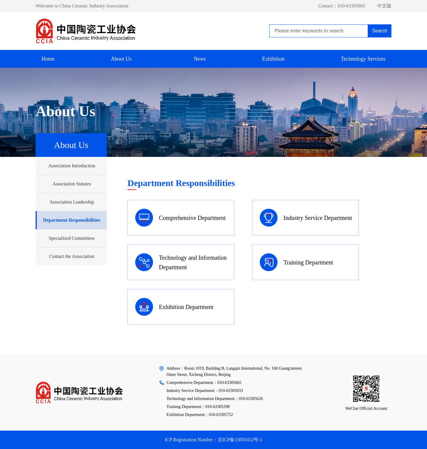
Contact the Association (71, 256)
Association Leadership (72, 201)
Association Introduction (71, 165)
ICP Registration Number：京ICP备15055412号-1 (213, 439)
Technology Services (363, 59)
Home (48, 59)
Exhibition (273, 59)
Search (379, 30)
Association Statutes (71, 183)
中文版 (384, 5)
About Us (121, 59)
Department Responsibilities (71, 220)
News (200, 59)
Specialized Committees (72, 238)
